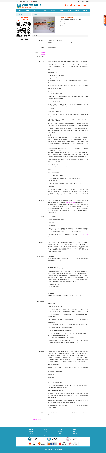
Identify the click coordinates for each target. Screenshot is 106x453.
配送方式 (45, 431)
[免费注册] (35, 1)
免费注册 (31, 431)
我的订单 (88, 1)
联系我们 (85, 10)
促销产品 (44, 10)
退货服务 (75, 431)
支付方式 (60, 431)
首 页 (20, 10)
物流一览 (45, 435)
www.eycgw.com (72, 447)
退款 (60, 433)
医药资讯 (61, 10)
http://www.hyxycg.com (40, 56)
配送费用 (45, 433)
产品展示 (36, 10)
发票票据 (75, 433)
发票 (60, 435)
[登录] (32, 1)
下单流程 (31, 433)
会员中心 (84, 1)
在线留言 (77, 10)
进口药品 (53, 10)
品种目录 (28, 10)
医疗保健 (69, 10)
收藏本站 (79, 1)
